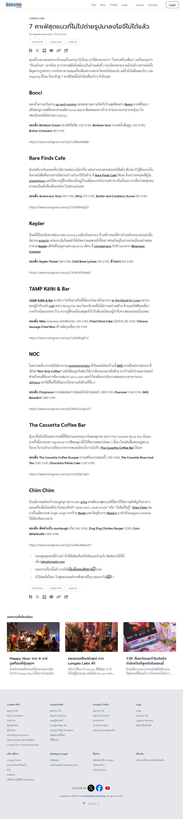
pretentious (37, 181)
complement (102, 246)
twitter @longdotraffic (104, 730)
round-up (72, 41)
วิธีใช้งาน (54, 739)
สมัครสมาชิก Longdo (103, 759)
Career (140, 5)
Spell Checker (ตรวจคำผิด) (20, 739)
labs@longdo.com (53, 562)
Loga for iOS (142, 715)
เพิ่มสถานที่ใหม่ (57, 734)
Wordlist (11, 730)
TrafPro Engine (100, 725)
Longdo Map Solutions (61, 730)
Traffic (113, 5)
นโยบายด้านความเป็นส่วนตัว (150, 759)
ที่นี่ (108, 577)
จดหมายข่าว (99, 764)
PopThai (11, 720)
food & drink (37, 41)
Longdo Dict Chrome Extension (23, 744)
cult (52, 306)
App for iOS (12, 710)
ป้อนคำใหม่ (12, 725)
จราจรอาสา (98, 720)
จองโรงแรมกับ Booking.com (64, 764)
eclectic (44, 240)
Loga (125, 5)
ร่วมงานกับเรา (100, 769)
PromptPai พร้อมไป (17, 764)
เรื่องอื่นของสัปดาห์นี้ (81, 569)
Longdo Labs (37, 18)
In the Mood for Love (126, 300)
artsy (83, 502)
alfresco (34, 382)
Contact (153, 5)
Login (172, 5)
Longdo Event (14, 759)
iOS (8, 769)
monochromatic (79, 366)
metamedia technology (95, 795)
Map (103, 5)
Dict (94, 5)
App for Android (15, 715)
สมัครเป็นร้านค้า (144, 725)
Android (11, 774)
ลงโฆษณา (55, 759)
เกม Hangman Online (18, 734)
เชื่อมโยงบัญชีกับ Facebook (20, 779)
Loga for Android (144, 720)
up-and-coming (66, 104)
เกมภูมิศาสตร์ (56, 720)
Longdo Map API (58, 725)
